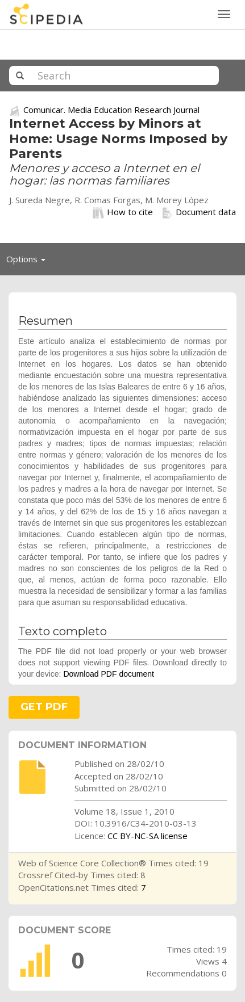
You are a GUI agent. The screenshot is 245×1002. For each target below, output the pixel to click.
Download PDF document (108, 673)
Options (29, 262)
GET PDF (44, 707)
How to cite (123, 212)
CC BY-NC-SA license (147, 835)
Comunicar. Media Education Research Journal (111, 109)
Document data (198, 212)
